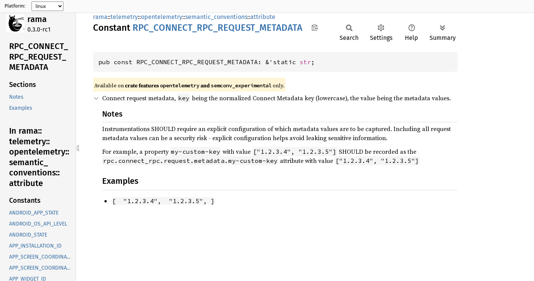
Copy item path (314, 27)
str (305, 62)
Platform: (15, 6)
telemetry (124, 17)
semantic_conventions (216, 17)
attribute (262, 17)
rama (37, 19)
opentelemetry (161, 17)
